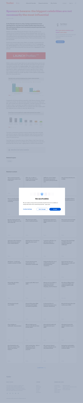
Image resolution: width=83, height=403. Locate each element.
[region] (42, 201)
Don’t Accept (42, 209)
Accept (55, 209)
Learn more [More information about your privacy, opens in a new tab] (47, 204)
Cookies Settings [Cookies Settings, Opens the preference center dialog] (27, 209)
